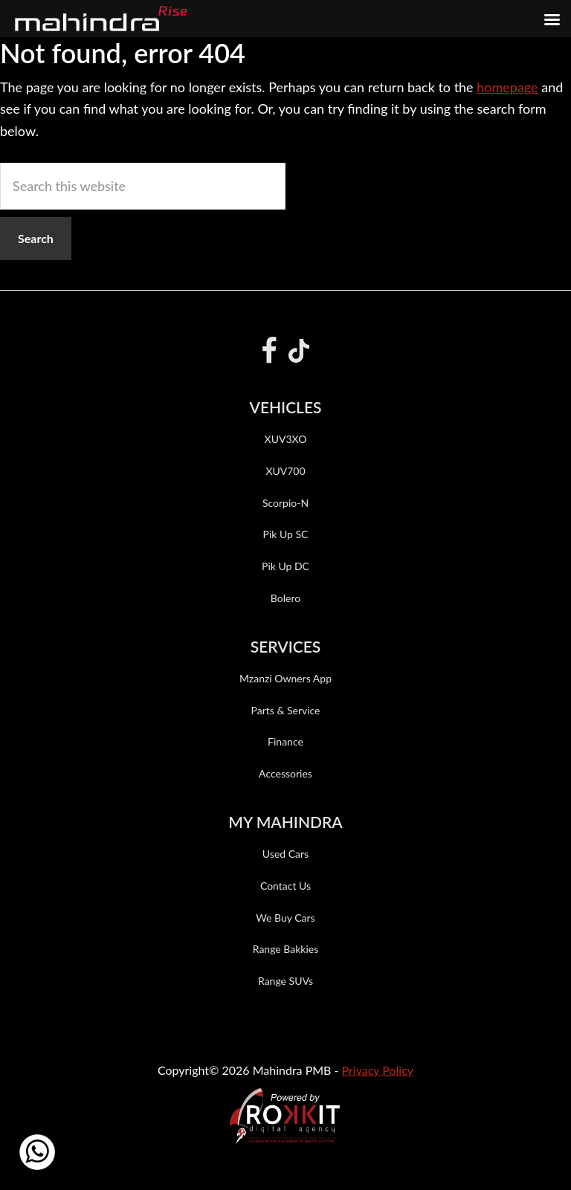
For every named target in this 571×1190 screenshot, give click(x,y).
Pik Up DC (285, 566)
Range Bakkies (286, 948)
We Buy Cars (285, 917)
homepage (507, 87)
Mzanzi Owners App (285, 678)
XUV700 (285, 471)
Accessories (285, 773)
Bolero (285, 598)
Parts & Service (285, 710)
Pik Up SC (286, 534)
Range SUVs (285, 980)
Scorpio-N (285, 503)
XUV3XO (286, 439)
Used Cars (285, 853)
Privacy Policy (378, 1070)
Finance (285, 741)
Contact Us (285, 885)
